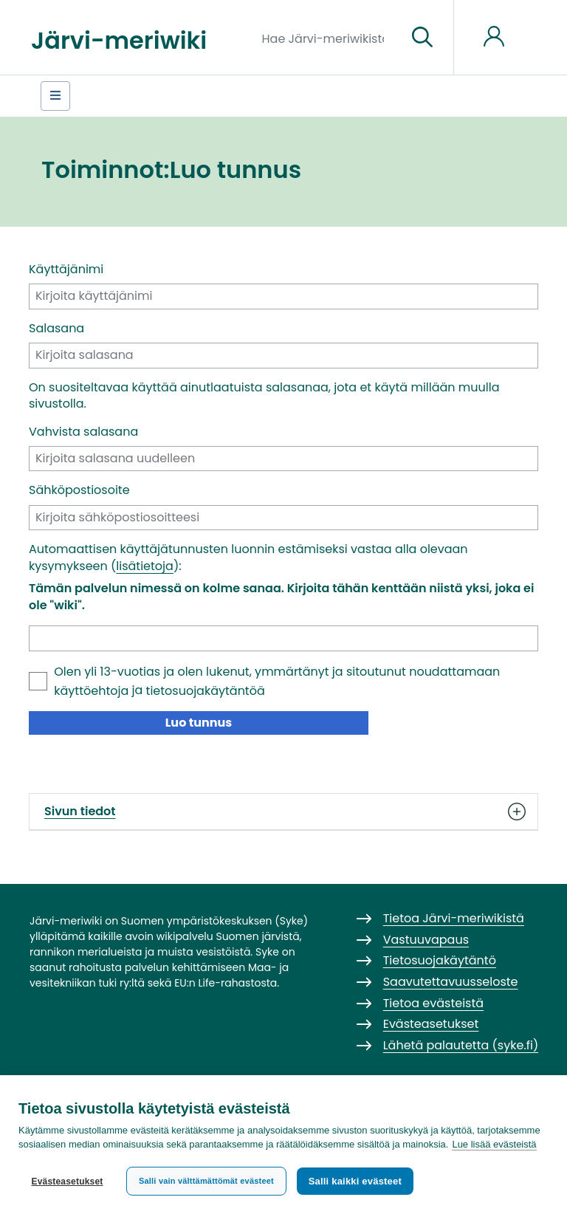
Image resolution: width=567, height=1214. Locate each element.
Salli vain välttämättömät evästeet (206, 1180)
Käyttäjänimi (66, 269)
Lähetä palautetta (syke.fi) (461, 1045)
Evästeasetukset (67, 1181)
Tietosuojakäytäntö (439, 960)
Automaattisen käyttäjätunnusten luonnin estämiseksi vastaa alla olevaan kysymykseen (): (248, 557)
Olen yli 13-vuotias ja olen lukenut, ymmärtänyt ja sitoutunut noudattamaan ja (277, 681)
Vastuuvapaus (426, 939)
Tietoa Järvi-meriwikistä (453, 918)
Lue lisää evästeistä (494, 1144)
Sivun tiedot (283, 811)
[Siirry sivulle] (422, 37)
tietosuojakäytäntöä (205, 690)
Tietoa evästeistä (433, 1003)
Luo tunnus (199, 722)
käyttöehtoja (91, 690)
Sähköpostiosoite (79, 490)
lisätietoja (144, 566)
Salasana (56, 328)
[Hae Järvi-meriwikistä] (329, 37)
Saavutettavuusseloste (450, 981)
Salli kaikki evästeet (355, 1181)
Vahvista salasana (83, 432)
